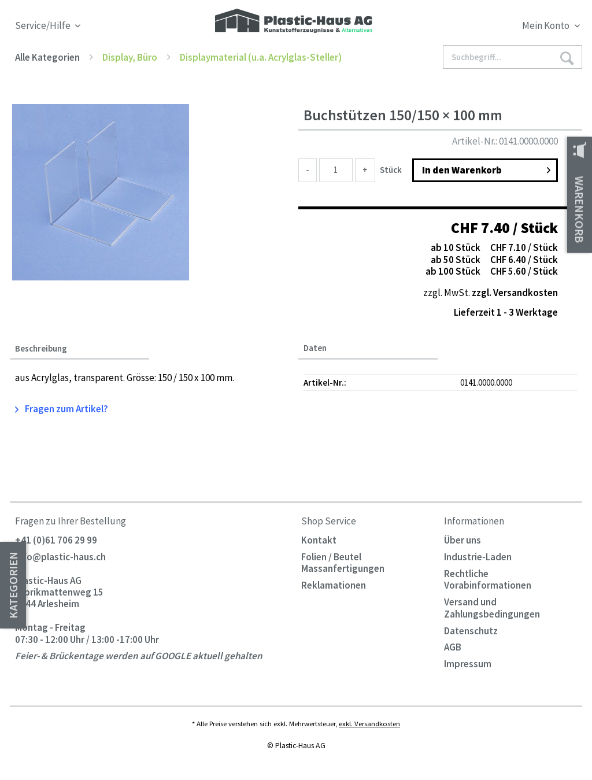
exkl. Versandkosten (369, 723)
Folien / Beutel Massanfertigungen (342, 562)
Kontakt (318, 540)
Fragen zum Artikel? (62, 408)
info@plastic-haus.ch (60, 556)
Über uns (462, 540)
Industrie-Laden (478, 556)
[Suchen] (567, 57)
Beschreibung (41, 348)
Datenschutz (471, 630)
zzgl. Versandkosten (515, 292)
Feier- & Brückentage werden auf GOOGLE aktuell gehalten (138, 656)
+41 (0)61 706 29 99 (56, 540)
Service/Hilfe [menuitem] (43, 26)
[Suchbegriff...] (512, 57)
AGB (452, 647)
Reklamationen (333, 585)
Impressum (467, 663)
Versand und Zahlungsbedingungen (492, 608)
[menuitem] (510, 27)
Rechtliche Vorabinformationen (487, 579)
